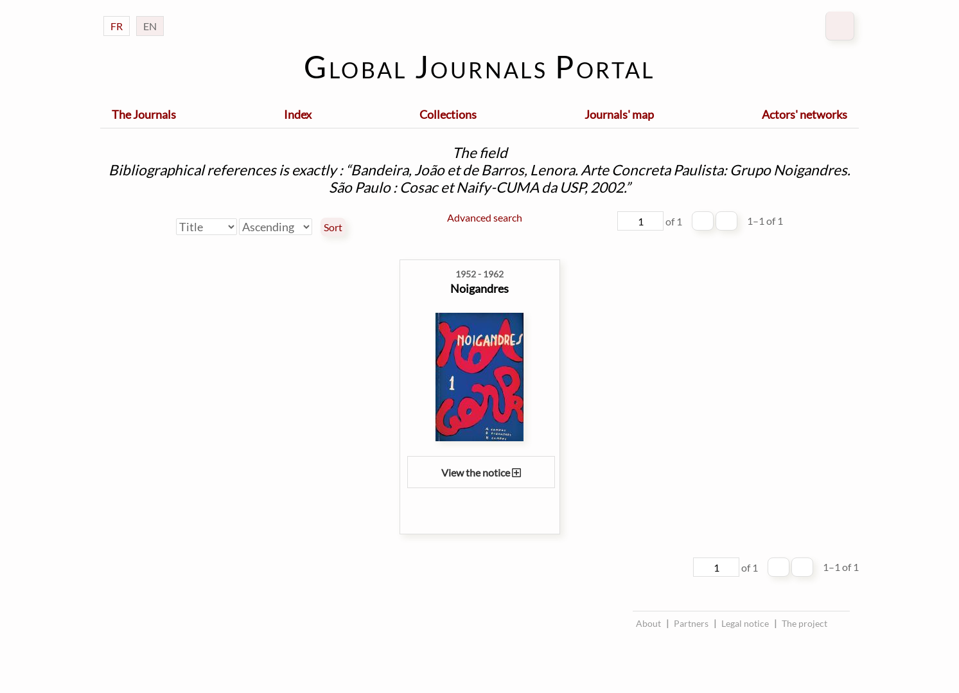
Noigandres (479, 288)
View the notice (481, 472)
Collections (448, 114)
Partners (691, 623)
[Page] (640, 221)
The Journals (144, 114)
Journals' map (619, 114)
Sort (333, 227)
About (648, 623)
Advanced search (484, 217)
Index (298, 114)
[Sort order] (275, 226)
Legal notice (745, 623)
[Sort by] (206, 226)
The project (804, 623)
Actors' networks (804, 114)
